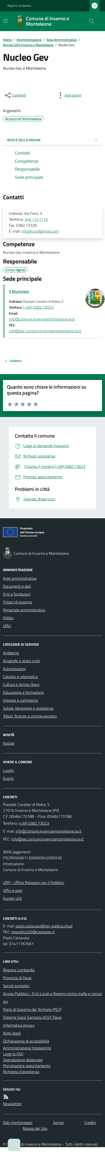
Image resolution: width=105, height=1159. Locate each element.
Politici (8, 618)
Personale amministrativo (24, 610)
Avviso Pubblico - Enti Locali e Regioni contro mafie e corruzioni (52, 997)
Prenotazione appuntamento (26, 1066)
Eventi (8, 778)
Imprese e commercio (20, 700)
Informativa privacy (19, 1025)
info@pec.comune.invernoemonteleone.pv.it (45, 331)
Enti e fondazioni (16, 594)
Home (7, 39)
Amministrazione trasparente (27, 1048)
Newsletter (12, 1104)
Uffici (7, 626)
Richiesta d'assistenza (21, 1072)
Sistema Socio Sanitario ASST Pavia (32, 1017)
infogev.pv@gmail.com (40, 231)
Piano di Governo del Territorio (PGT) (32, 1009)
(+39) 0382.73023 (38, 307)
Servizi (58, 1122)
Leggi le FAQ (13, 1054)
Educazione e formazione (23, 692)
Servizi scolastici (16, 986)
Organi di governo (17, 602)
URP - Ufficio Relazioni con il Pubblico (33, 882)
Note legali (12, 1033)
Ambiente (11, 653)
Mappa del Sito (35, 1128)
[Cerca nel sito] (90, 21)
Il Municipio (19, 291)
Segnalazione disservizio (23, 1060)
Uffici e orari (12, 890)
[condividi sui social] (15, 95)
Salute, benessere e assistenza (28, 708)
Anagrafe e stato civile (21, 661)
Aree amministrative (19, 578)
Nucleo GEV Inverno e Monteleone (28, 44)
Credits (90, 1122)
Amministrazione (29, 39)
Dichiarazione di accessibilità (26, 1041)
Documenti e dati (17, 586)
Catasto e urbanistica (20, 676)
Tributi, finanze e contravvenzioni (30, 716)
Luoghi (8, 770)
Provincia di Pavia (17, 978)
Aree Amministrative (62, 39)
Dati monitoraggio (17, 1122)
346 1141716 (36, 219)
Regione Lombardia (19, 5)
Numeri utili (12, 898)
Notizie (8, 743)
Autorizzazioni (14, 669)
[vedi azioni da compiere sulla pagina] (68, 95)
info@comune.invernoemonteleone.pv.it (42, 319)
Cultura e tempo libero (21, 684)
